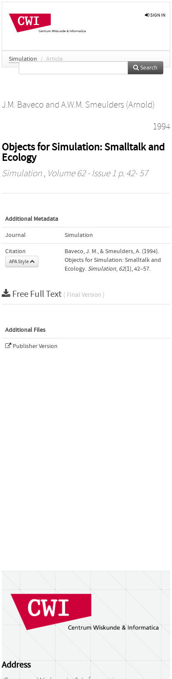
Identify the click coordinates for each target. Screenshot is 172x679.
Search (145, 67)
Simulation (23, 59)
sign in (155, 15)
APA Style (21, 261)
